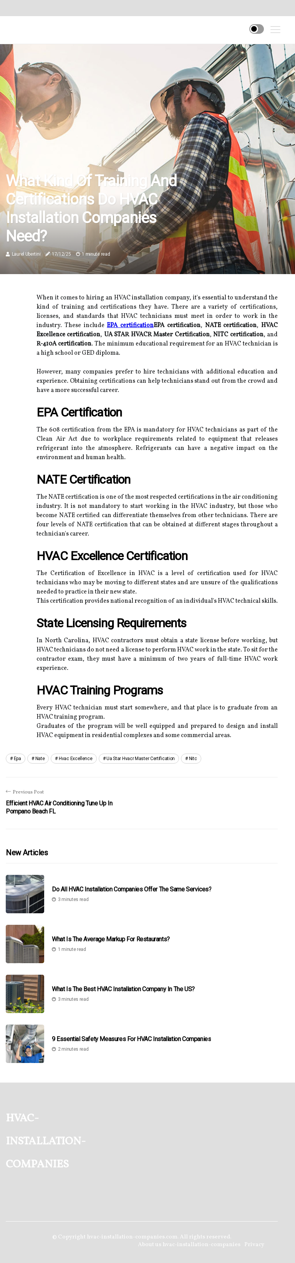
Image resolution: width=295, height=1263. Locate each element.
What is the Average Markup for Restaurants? (111, 939)
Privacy (254, 1245)
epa (17, 758)
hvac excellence (76, 758)
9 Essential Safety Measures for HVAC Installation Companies (131, 1039)
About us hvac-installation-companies (189, 1245)
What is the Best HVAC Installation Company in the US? (123, 989)
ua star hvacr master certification (140, 758)
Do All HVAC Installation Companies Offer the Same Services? (131, 889)
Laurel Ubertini (26, 254)
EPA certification (130, 325)
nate (40, 758)
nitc (193, 758)
